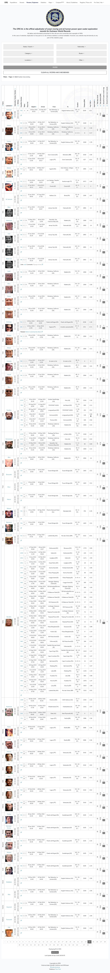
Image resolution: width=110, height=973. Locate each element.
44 (77, 945)
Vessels (21, 2)
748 (21, 195)
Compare (60, 2)
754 (21, 155)
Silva (9, 387)
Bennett (9, 802)
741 (21, 336)
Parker (9, 727)
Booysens (9, 474)
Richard (9, 852)
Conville (9, 361)
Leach (9, 271)
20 (74, 942)
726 (21, 815)
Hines (9, 309)
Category (28, 53)
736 (21, 471)
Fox (9, 764)
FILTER (55, 67)
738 (21, 388)
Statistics (43, 2)
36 (46, 945)
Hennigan (9, 110)
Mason (9, 499)
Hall (9, 927)
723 (21, 928)
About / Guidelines (71, 2)
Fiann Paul (58, 969)
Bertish (9, 168)
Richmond (9, 707)
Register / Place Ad (86, 2)
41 (65, 945)
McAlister (9, 322)
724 (21, 878)
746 (21, 208)
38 (54, 945)
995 (21, 220)
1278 (21, 434)
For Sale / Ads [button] (98, 2)
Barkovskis (9, 535)
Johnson (9, 752)
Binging (9, 335)
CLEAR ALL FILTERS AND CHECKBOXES (55, 72)
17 (62, 942)
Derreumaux (9, 439)
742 (21, 297)
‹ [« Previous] (4, 942)
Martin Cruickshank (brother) (33, 332)
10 (35, 942)
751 (21, 181)
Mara (9, 207)
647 (21, 128)
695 (21, 327)
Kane (9, 777)
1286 (21, 700)
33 (35, 945)
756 (21, 142)
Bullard (9, 508)
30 (23, 945)
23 (85, 942)
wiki (25, 264)
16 (58, 942)
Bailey (9, 789)
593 (21, 186)
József (9, 155)
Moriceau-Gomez (9, 827)
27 (101, 942)
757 (21, 123)
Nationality (82, 47)
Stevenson (9, 522)
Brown (9, 246)
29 (19, 945)
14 (51, 942)
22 (82, 942)
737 (21, 458)
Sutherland (9, 220)
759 (21, 111)
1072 (21, 439)
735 (21, 511)
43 (73, 945)
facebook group (55, 967)
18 (66, 942)
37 (50, 945)
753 (21, 169)
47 (84, 945)
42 (69, 945)
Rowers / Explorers (32, 2)
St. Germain (9, 199)
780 (21, 361)
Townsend (9, 919)
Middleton (9, 882)
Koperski (9, 181)
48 (88, 945)
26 (97, 942)
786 (22, 405)
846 (22, 568)
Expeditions (13, 2)
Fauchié (9, 840)
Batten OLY (9, 259)
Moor (8, 487)
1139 (21, 707)
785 (22, 415)
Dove (8, 865)
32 (31, 945)
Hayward (9, 907)
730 (21, 753)
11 (39, 942)
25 (93, 942)
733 (21, 536)
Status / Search (28, 47)
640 (21, 133)
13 (47, 942)
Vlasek (9, 374)
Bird (9, 457)
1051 (21, 548)
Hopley (9, 141)
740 (21, 366)
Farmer (9, 125)
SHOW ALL (55, 952)
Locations (28, 60)
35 (42, 945)
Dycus (9, 296)
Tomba (9, 814)
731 (22, 718)
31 (27, 945)
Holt (9, 234)
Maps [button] (50, 2)
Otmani (9, 348)
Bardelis (9, 617)
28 (105, 942)
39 (58, 945)
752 (21, 322)
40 (61, 945)
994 (22, 444)
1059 (21, 553)
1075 (21, 400)
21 (78, 942)
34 (38, 945)
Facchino (9, 410)
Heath (9, 739)
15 (55, 942)
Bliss (9, 284)
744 (21, 272)
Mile (9, 894)
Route (81, 53)
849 (22, 713)
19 (70, 942)
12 (43, 942)
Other (81, 60)
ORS (6, 2)
